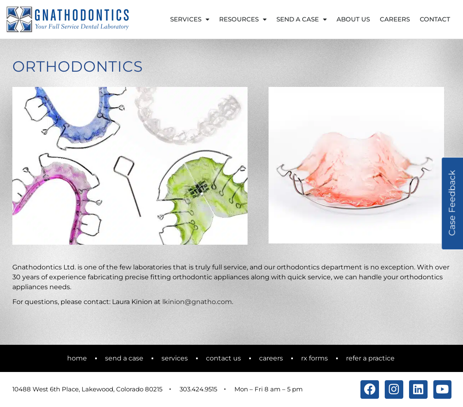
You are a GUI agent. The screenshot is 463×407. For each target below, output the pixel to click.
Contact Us (223, 358)
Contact (435, 19)
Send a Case (301, 19)
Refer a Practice (370, 358)
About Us (353, 19)
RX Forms (314, 358)
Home (77, 358)
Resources (243, 19)
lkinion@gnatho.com (197, 302)
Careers (395, 19)
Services (189, 19)
